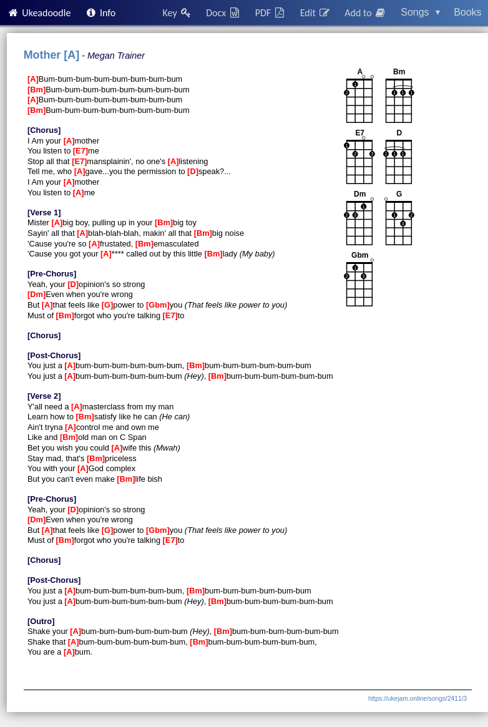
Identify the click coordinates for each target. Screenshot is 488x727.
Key (177, 13)
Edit (315, 13)
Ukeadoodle (39, 13)
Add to (365, 13)
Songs (420, 12)
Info (100, 13)
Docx (223, 13)
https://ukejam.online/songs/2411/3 (417, 698)
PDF (270, 13)
